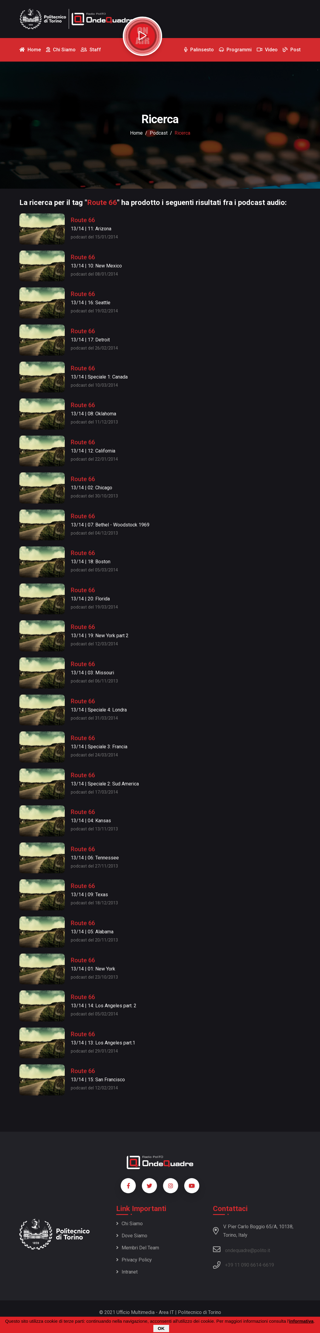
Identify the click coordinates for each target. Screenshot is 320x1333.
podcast (159, 133)
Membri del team (137, 1248)
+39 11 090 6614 (243, 1265)
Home (136, 133)
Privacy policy (134, 1260)
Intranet (127, 1272)
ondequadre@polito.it (241, 1249)
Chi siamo (129, 1223)
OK (161, 1328)
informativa (301, 1321)
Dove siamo (131, 1236)
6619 (268, 1265)
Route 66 (83, 220)
